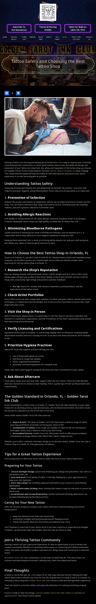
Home (4, 37)
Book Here (40, 38)
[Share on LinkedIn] (18, 93)
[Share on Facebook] (6, 93)
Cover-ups (24, 38)
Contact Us (89, 38)
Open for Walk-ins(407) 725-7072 (77, 28)
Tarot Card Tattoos (76, 38)
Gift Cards (57, 38)
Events (49, 37)
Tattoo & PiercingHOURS (47, 28)
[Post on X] (12, 93)
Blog (65, 37)
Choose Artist (14, 38)
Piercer (32, 37)
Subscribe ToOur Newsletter (19, 28)
